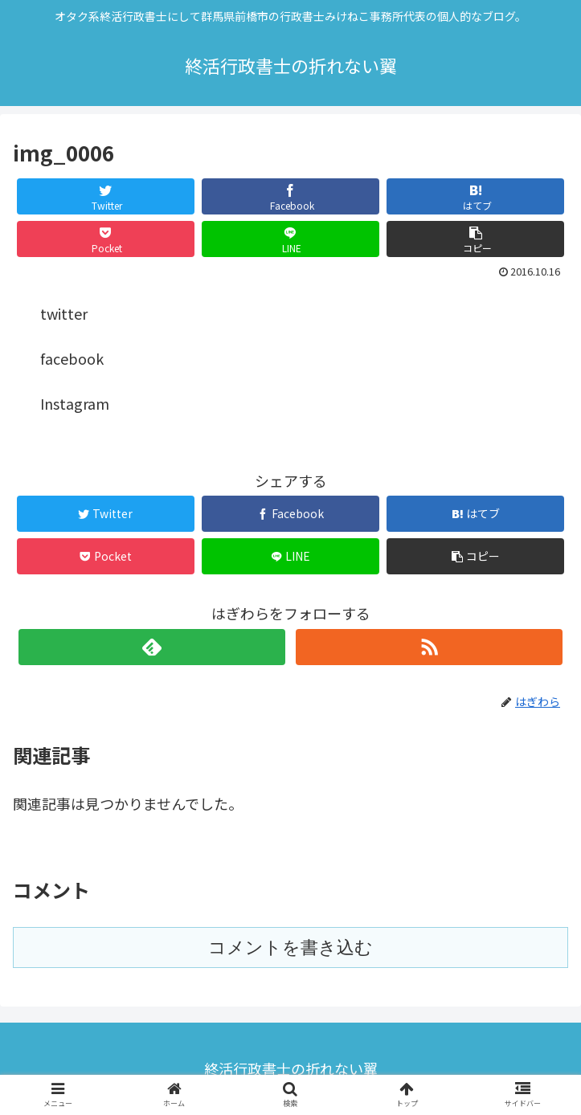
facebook (72, 358)
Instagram (74, 403)
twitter (64, 313)
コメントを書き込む (290, 947)
